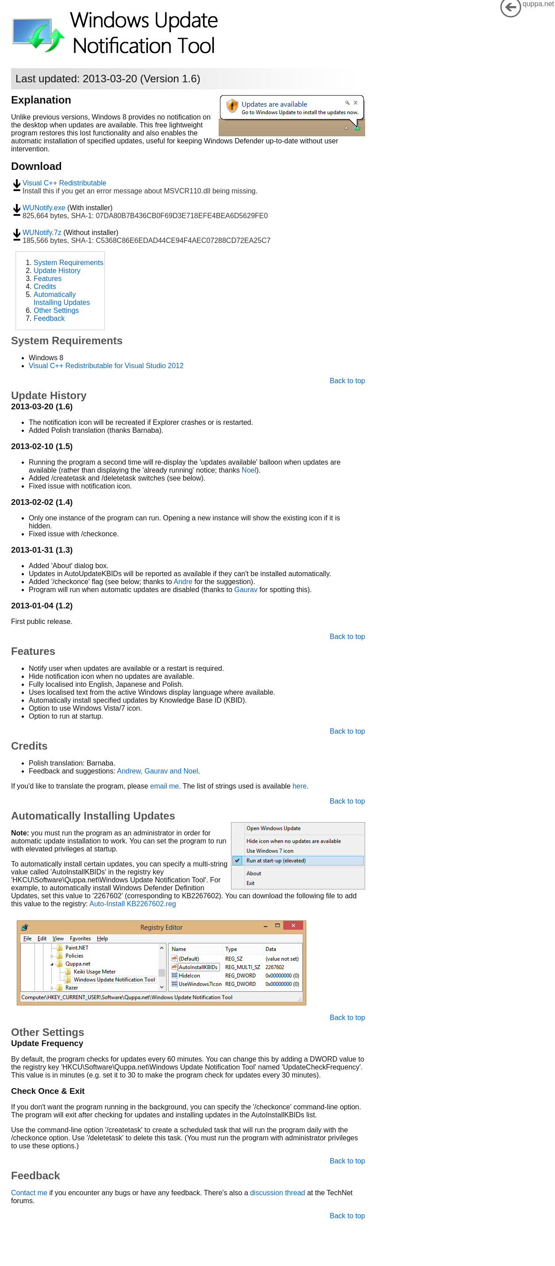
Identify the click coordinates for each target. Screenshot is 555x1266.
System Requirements (68, 262)
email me (164, 786)
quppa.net (538, 4)
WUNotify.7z (42, 232)
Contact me (29, 1193)
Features (48, 278)
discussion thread (277, 1193)
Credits (45, 286)
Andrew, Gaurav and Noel (157, 771)
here (300, 786)
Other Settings (56, 310)
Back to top (347, 381)
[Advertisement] (296, 304)
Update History (57, 270)
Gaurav (245, 589)
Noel (249, 470)
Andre (183, 581)
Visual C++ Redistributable (64, 183)
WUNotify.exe (44, 208)
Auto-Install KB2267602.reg (132, 904)
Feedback (49, 318)
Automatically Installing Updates (62, 298)
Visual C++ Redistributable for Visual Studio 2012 (106, 365)
